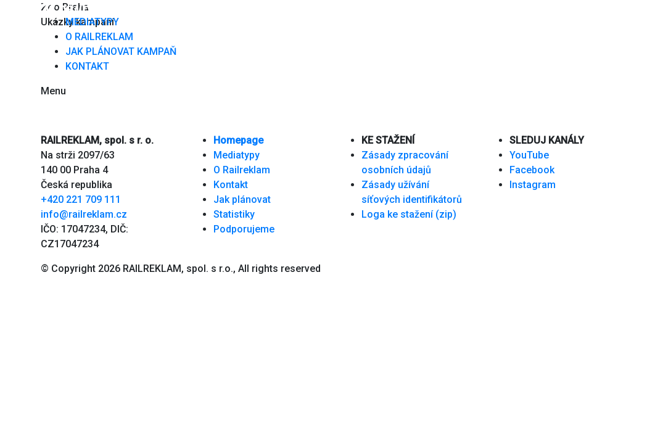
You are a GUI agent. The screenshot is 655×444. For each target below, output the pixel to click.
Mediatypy (236, 155)
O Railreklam (241, 170)
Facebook (531, 170)
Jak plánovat (242, 199)
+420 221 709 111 (81, 199)
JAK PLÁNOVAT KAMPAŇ (120, 51)
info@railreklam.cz (84, 214)
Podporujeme (243, 229)
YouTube (529, 155)
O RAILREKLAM (99, 37)
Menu (53, 91)
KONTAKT (87, 66)
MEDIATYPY (92, 22)
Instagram (532, 185)
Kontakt (230, 185)
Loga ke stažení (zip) (408, 214)
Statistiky (234, 214)
